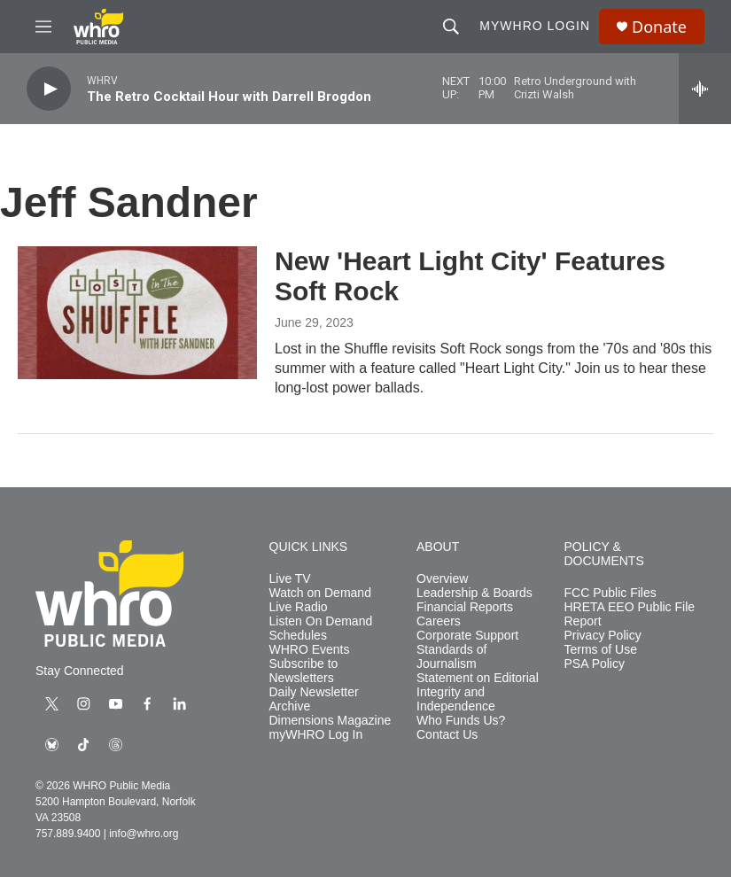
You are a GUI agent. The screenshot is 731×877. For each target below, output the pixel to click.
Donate (659, 27)
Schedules (298, 635)
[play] (49, 89)
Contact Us (447, 734)
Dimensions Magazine (330, 720)
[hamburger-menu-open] (43, 26)
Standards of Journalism (451, 657)
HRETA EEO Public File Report (630, 614)
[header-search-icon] (451, 27)
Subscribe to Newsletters (303, 671)
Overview (442, 579)
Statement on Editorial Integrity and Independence (477, 692)
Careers (438, 621)
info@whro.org (143, 833)
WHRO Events (309, 649)
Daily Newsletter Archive (314, 699)
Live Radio (298, 607)
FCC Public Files (610, 593)
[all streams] (705, 88)
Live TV (290, 579)
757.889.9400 (67, 833)
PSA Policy (594, 664)
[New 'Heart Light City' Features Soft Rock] (137, 312)
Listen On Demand (321, 621)
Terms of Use (600, 649)
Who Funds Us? (460, 720)
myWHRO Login (534, 26)
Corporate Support (467, 635)
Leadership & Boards (474, 593)
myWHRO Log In (316, 734)
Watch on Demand (320, 593)
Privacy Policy (603, 635)
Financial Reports (464, 607)
